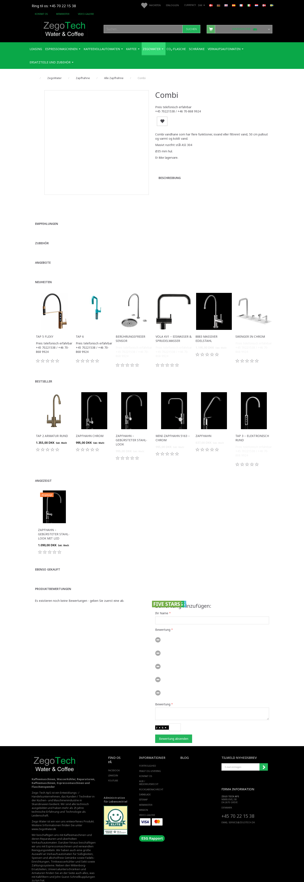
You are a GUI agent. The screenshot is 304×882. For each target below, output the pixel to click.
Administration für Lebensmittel (115, 789)
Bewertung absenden (173, 728)
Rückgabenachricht (151, 779)
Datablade (145, 784)
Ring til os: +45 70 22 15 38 (54, 5)
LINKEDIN (113, 765)
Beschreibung (170, 178)
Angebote (43, 252)
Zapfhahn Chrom (89, 425)
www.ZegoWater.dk (44, 819)
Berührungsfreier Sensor (130, 328)
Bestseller (43, 371)
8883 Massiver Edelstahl (206, 328)
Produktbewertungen (53, 578)
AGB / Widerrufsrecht (148, 773)
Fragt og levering (150, 760)
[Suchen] (191, 29)
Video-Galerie (86, 13)
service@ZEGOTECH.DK (242, 812)
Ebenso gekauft (47, 559)
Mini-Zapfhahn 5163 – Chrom (173, 427)
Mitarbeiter (62, 13)
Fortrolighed (147, 755)
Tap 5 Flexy (44, 326)
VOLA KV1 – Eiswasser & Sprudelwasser (174, 328)
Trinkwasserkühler (63, 851)
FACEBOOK (114, 760)
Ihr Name (161, 603)
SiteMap (143, 789)
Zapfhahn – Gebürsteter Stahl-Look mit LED (53, 523)
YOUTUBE (113, 770)
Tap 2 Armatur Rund (52, 425)
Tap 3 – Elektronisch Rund (252, 427)
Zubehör (42, 233)
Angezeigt (43, 470)
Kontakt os (41, 13)
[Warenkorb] (239, 29)
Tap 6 (80, 326)
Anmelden (263, 756)
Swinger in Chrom (250, 326)
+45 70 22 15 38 (237, 806)
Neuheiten (43, 272)
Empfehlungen (46, 213)
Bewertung (162, 619)
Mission (143, 799)
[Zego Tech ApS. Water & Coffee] (65, 28)
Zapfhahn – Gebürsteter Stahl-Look (131, 429)
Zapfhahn (203, 425)
